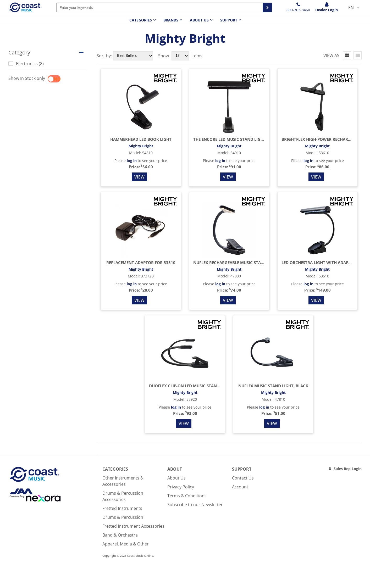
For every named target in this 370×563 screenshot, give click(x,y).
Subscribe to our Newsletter (195, 505)
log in (132, 160)
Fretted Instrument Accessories (133, 526)
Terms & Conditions (187, 496)
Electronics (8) (26, 63)
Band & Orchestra (120, 535)
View (139, 177)
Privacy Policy (180, 487)
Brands (170, 20)
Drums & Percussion (122, 517)
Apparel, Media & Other (125, 544)
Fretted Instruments (122, 508)
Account (240, 487)
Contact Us (243, 478)
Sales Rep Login (348, 468)
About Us (176, 478)
